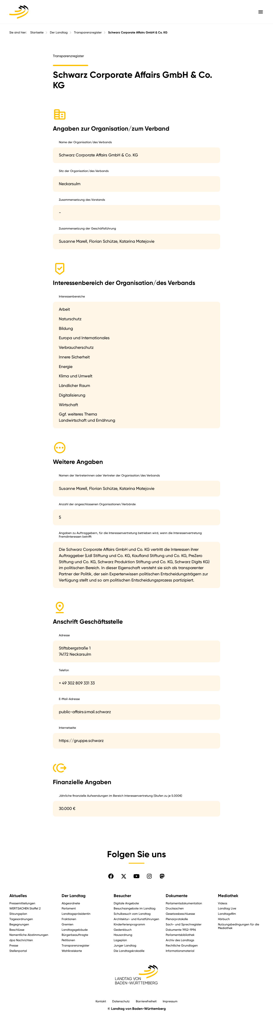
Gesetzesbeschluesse (180, 913)
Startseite (37, 32)
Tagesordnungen (21, 919)
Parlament (69, 908)
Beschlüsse (16, 929)
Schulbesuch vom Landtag (132, 913)
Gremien (67, 924)
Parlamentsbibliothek (180, 934)
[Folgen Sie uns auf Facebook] (111, 876)
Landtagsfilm (227, 913)
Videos (222, 903)
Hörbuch (224, 919)
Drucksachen (175, 908)
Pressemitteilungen (22, 903)
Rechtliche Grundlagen (182, 945)
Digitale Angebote (126, 903)
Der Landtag (59, 32)
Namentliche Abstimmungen (28, 934)
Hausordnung (123, 934)
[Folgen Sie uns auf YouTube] (136, 876)
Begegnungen (19, 924)
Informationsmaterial (180, 950)
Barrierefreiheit (146, 1001)
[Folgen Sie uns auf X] (123, 876)
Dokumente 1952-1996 (181, 929)
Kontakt (101, 1001)
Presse (13, 945)
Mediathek (228, 895)
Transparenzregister (88, 32)
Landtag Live (227, 908)
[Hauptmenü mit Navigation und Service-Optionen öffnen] (260, 12)
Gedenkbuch (123, 929)
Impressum (170, 1001)
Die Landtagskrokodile (129, 950)
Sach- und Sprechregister (184, 924)
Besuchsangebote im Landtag (134, 908)
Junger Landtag (125, 945)
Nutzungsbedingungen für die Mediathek (238, 926)
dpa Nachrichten (21, 940)
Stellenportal (18, 950)
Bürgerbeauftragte (75, 934)
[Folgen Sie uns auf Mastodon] (162, 876)
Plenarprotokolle (177, 919)
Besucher (122, 895)
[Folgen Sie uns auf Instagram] (149, 876)
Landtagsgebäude (75, 929)
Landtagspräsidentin (76, 913)
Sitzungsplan (18, 913)
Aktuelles (18, 895)
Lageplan (120, 940)
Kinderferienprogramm (129, 924)
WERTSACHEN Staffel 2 (25, 908)
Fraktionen (69, 919)
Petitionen (68, 940)
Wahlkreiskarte (72, 950)
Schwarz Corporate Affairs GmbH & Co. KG (137, 32)
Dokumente (176, 895)
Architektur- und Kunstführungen (136, 919)
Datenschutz (121, 1001)
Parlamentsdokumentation (184, 903)
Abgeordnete (71, 903)
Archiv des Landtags (180, 940)
